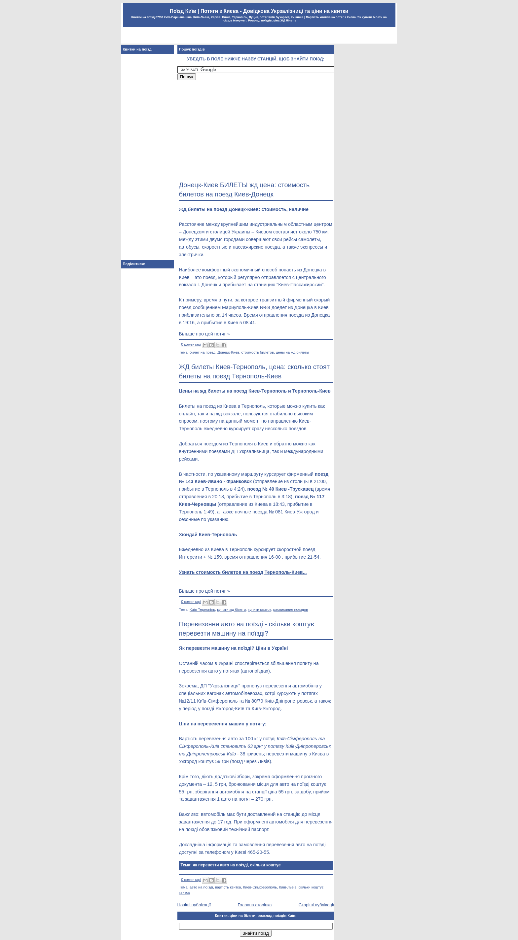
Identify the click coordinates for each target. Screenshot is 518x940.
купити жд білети (231, 609)
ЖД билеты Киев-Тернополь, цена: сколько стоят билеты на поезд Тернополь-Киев (254, 371)
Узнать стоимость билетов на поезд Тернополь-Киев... (243, 572)
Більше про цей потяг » (204, 333)
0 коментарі (191, 344)
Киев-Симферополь (260, 887)
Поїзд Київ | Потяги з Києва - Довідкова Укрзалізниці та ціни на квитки (259, 11)
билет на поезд (202, 352)
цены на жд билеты (292, 352)
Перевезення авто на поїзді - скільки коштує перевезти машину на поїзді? (246, 628)
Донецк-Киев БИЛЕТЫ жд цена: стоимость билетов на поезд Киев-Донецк (244, 189)
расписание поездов (290, 609)
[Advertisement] (259, 36)
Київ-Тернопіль (202, 609)
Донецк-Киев (228, 352)
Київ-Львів (287, 887)
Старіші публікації (316, 904)
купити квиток (259, 609)
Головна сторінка (255, 904)
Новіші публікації (194, 904)
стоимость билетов (257, 352)
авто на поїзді (201, 887)
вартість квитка (228, 887)
